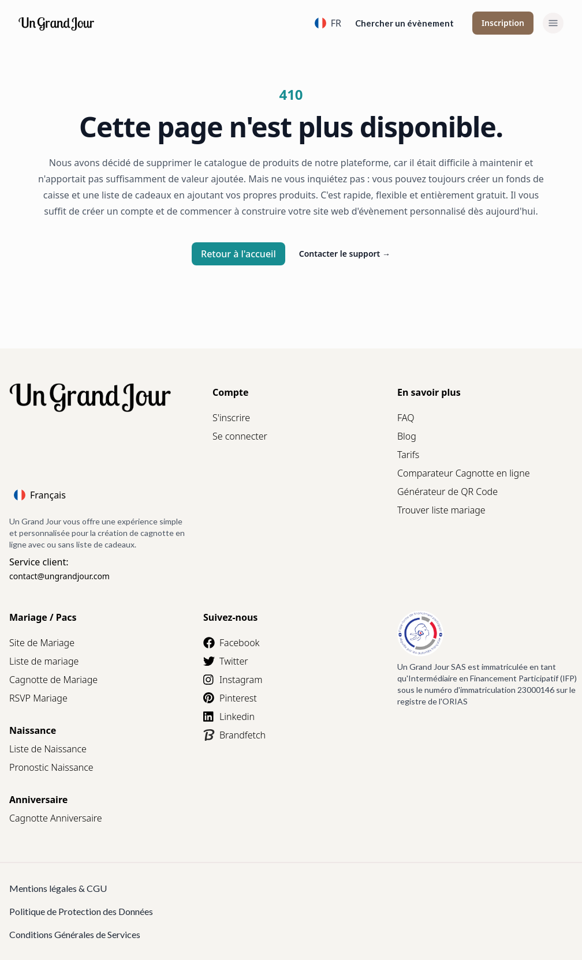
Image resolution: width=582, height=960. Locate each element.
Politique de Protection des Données (81, 911)
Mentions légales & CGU (58, 888)
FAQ (405, 417)
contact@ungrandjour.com (59, 576)
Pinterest (230, 698)
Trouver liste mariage (441, 510)
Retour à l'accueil (238, 253)
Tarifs (408, 454)
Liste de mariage (44, 661)
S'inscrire (231, 417)
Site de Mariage (41, 642)
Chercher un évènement (404, 23)
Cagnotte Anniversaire (55, 818)
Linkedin (229, 716)
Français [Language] (40, 495)
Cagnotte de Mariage (53, 679)
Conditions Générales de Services (74, 934)
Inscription (503, 22)
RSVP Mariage (38, 698)
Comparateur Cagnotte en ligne (463, 473)
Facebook (231, 642)
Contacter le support (344, 253)
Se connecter (239, 436)
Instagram (232, 679)
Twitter (225, 661)
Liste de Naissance (48, 748)
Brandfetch (234, 735)
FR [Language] (328, 23)
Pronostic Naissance (51, 767)
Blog (406, 436)
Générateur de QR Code (447, 491)
